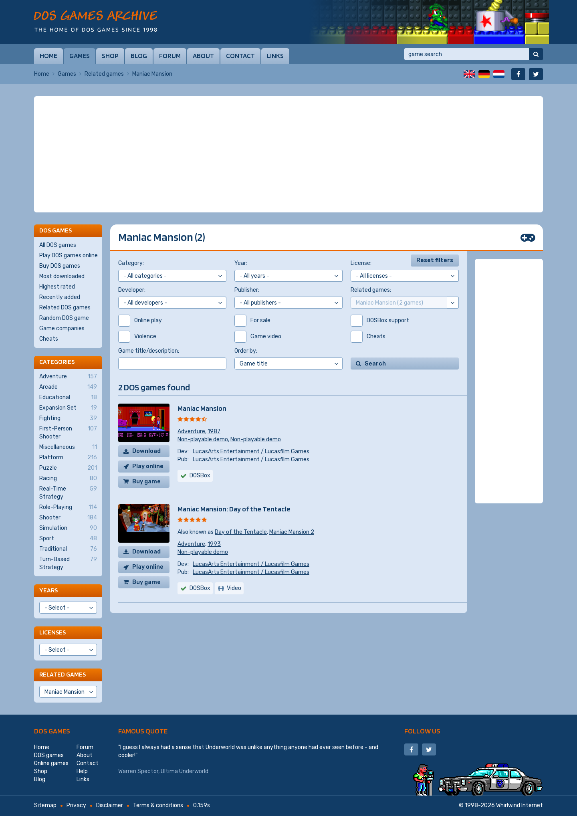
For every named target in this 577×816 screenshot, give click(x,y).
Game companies (62, 328)
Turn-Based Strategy (68, 563)
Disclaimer (109, 805)
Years (48, 590)
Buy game (146, 481)
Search (375, 363)
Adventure (191, 431)
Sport (68, 539)
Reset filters (434, 260)
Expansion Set (68, 408)
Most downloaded (62, 276)
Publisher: (246, 290)
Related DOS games (65, 307)
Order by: (245, 350)
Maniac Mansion (202, 408)
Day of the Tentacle (241, 532)
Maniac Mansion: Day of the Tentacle (234, 509)
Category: (131, 263)
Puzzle (68, 468)
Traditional (68, 549)
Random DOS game (64, 318)
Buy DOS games (59, 266)
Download (146, 451)
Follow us (422, 731)
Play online (147, 466)
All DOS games (57, 245)
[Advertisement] (288, 154)
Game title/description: (148, 350)
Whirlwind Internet (519, 805)
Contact (240, 56)
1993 (214, 544)
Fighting (68, 418)
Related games (104, 74)
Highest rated (57, 286)
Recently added (59, 297)
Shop (110, 56)
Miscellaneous (68, 447)
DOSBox (200, 475)
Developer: (131, 290)
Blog (139, 56)
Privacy (76, 805)
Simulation (68, 528)
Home (48, 56)
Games (79, 56)
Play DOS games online (68, 255)
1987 (214, 431)
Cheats (48, 338)
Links (275, 56)
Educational (68, 398)
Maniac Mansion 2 (291, 532)
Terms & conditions (158, 805)
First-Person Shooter (68, 432)
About (203, 56)
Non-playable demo (203, 439)
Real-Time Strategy (68, 492)
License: (361, 263)
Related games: (371, 290)
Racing (68, 479)
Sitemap (45, 805)
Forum (170, 56)
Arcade (68, 387)
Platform (68, 458)
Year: (240, 263)
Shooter (68, 518)
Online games (51, 763)
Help (82, 771)
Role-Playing (68, 507)
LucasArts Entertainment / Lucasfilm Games (251, 451)
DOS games (52, 731)
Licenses (52, 632)
